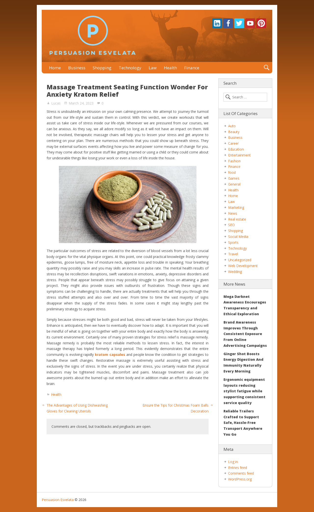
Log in (233, 461)
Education (236, 149)
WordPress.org (240, 479)
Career (233, 143)
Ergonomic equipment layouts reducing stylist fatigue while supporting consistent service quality (244, 391)
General (234, 184)
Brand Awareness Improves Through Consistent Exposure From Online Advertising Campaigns (245, 334)
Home (55, 67)
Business (76, 67)
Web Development (243, 265)
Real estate (237, 219)
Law (153, 67)
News (232, 213)
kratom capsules (110, 354)
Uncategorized (239, 259)
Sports (233, 242)
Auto (232, 126)
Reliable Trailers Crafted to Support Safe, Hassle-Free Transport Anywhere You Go (242, 423)
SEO (231, 224)
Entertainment (239, 155)
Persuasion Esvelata (58, 499)
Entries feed (237, 467)
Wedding (235, 271)
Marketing (236, 207)
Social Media (238, 236)
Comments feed (241, 473)
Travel (233, 254)
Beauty (233, 131)
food (232, 172)
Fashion (234, 161)
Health (170, 67)
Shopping (102, 67)
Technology (130, 67)
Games (233, 178)
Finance (191, 67)
